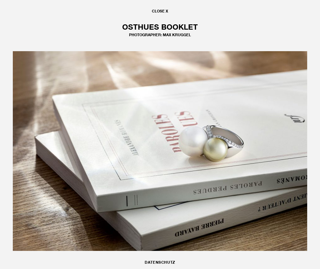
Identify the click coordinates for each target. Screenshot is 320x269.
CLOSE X (160, 11)
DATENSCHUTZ (160, 262)
